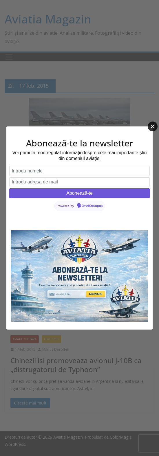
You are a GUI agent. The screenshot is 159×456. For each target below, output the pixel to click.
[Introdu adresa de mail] (79, 182)
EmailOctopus (92, 206)
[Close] (153, 126)
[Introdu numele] (79, 171)
